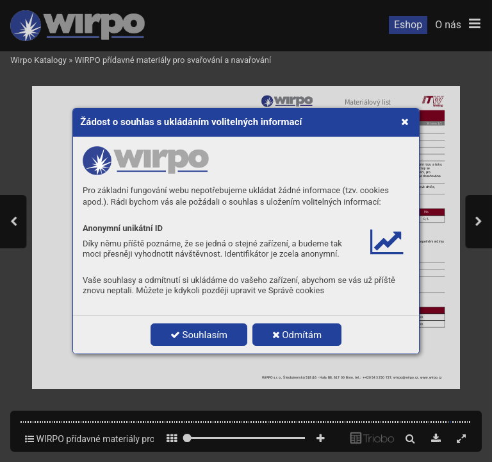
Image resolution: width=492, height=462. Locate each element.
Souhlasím (198, 335)
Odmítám (297, 335)
